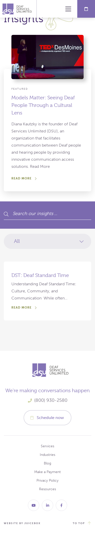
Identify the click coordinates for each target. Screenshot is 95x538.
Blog (47, 463)
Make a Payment (47, 472)
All (17, 241)
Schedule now (50, 417)
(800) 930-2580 (50, 400)
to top (79, 523)
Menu (68, 9)
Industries (47, 455)
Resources (47, 489)
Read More (21, 178)
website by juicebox (22, 523)
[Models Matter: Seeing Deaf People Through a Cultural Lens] (47, 130)
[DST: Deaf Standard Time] (47, 291)
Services (47, 446)
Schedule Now (86, 9)
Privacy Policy (47, 480)
